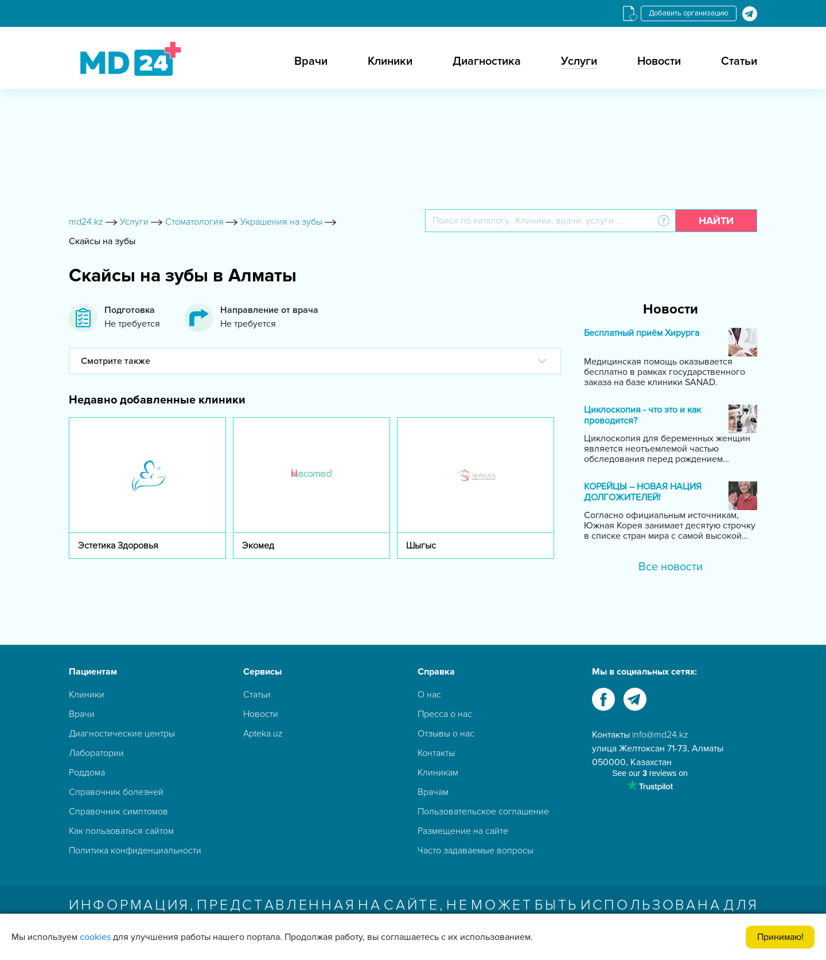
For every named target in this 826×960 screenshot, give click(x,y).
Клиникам (438, 772)
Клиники (390, 61)
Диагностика (487, 61)
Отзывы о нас (446, 733)
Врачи (311, 61)
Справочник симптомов (118, 811)
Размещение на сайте (463, 831)
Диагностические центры (122, 733)
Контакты (436, 753)
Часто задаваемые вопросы (475, 850)
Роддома (87, 772)
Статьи (739, 61)
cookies (95, 937)
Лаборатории (96, 753)
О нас (429, 694)
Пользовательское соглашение (483, 811)
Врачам (433, 792)
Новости (659, 61)
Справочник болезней (116, 792)
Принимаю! (780, 937)
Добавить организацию (688, 13)
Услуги (579, 61)
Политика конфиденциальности (135, 850)
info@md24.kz (660, 734)
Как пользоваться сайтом (121, 831)
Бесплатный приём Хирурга (641, 333)
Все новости (670, 567)
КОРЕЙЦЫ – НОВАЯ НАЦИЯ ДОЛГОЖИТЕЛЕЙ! (643, 492)
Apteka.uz (263, 733)
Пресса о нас (445, 714)
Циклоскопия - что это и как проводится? (642, 415)
